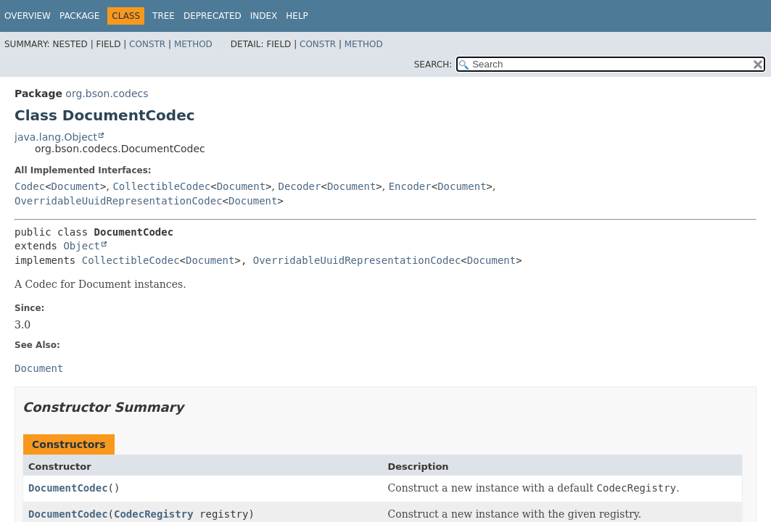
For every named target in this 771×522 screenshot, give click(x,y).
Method (193, 44)
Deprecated (213, 16)
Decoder (299, 186)
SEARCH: (433, 64)
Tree (163, 16)
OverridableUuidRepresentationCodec (119, 201)
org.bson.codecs (106, 93)
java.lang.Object (56, 137)
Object (81, 246)
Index (264, 16)
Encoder (410, 186)
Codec (30, 186)
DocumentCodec (68, 488)
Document (75, 186)
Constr (147, 44)
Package (79, 16)
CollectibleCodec (161, 186)
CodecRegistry (154, 514)
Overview (27, 16)
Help (297, 16)
